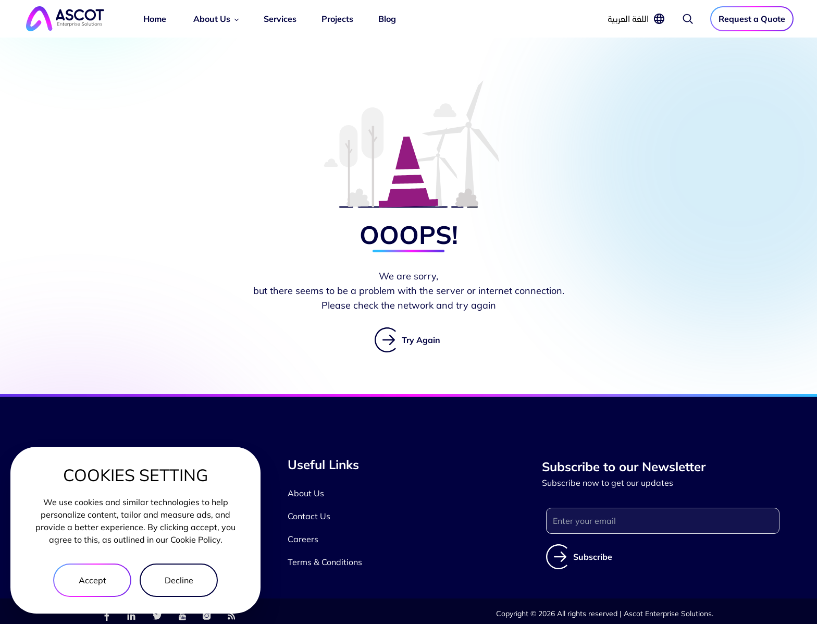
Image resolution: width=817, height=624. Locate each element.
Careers (303, 539)
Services (280, 19)
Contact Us (309, 516)
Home (154, 19)
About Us (211, 19)
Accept (92, 580)
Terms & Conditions (325, 562)
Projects (337, 19)
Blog (387, 19)
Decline (179, 580)
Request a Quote (752, 19)
